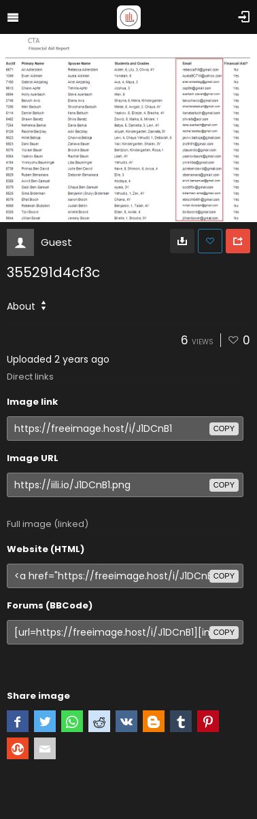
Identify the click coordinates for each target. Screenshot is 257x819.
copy (224, 428)
